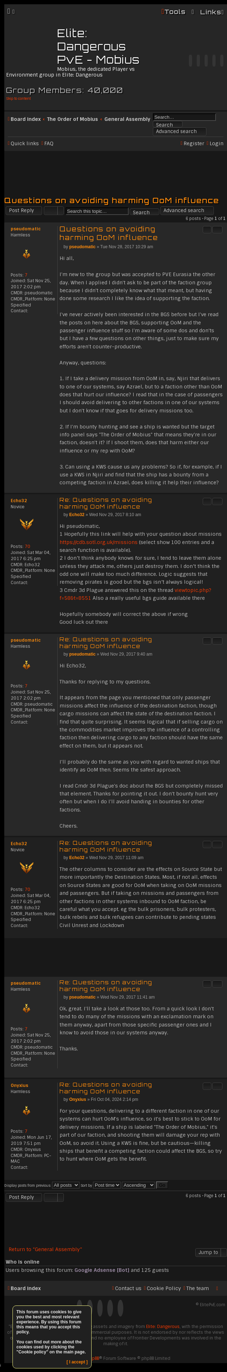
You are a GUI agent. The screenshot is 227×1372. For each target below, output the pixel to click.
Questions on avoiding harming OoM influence (111, 200)
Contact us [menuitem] (128, 1288)
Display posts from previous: (41, 1185)
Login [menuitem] (216, 143)
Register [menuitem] (194, 143)
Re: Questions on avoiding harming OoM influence (106, 503)
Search (164, 124)
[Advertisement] (116, 170)
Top (221, 489)
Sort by (101, 1185)
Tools (175, 11)
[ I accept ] (77, 1361)
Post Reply (21, 210)
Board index (26, 119)
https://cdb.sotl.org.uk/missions (99, 542)
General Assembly (127, 119)
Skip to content (18, 98)
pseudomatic (26, 229)
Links (210, 12)
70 (27, 546)
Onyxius (19, 1085)
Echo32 (19, 501)
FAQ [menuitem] (48, 143)
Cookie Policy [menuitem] (164, 1288)
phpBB (93, 1358)
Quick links (25, 143)
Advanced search (176, 131)
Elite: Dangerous (163, 1326)
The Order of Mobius (72, 119)
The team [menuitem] (197, 1288)
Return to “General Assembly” (45, 1249)
